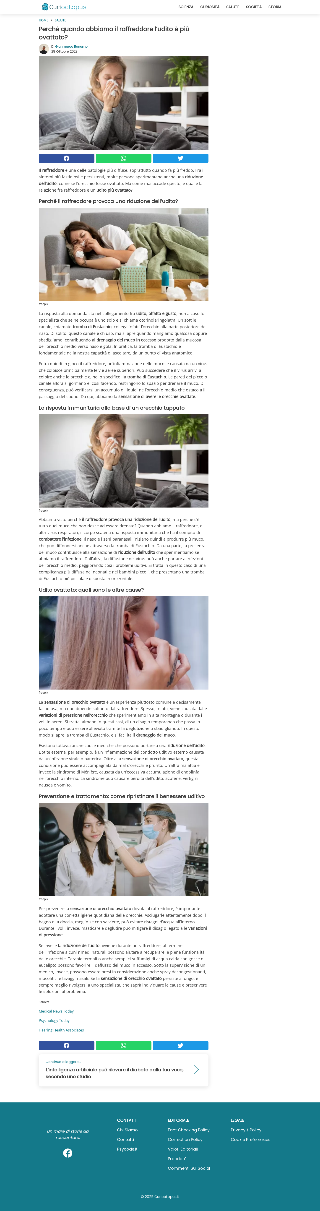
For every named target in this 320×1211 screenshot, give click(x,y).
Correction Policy (185, 1139)
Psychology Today (54, 1020)
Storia (274, 7)
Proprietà (177, 1159)
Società (254, 7)
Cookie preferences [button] (251, 1139)
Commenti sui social (189, 1168)
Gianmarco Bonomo (71, 46)
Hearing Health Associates (61, 1030)
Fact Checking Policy (189, 1130)
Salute (232, 7)
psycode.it (127, 1149)
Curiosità (209, 7)
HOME (43, 20)
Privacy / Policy (246, 1130)
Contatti (125, 1139)
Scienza (186, 7)
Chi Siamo (127, 1130)
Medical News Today (56, 1011)
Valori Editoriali (183, 1149)
